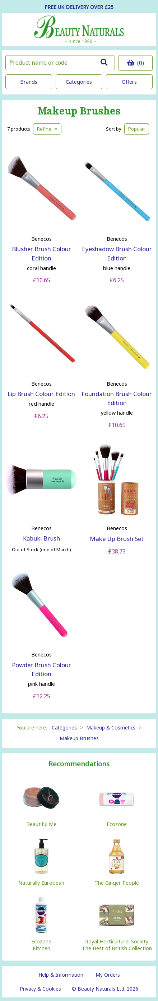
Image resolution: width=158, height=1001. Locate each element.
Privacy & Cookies (40, 988)
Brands (28, 81)
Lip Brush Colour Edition (41, 394)
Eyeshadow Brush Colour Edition (117, 253)
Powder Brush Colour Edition (41, 669)
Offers (129, 81)
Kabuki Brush (41, 538)
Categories (79, 81)
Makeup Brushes (79, 111)
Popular (136, 129)
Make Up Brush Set (117, 538)
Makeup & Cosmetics (110, 727)
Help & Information (60, 974)
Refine (47, 129)
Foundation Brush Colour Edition (117, 398)
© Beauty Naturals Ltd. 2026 (105, 988)
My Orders (108, 974)
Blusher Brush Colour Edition (41, 253)
